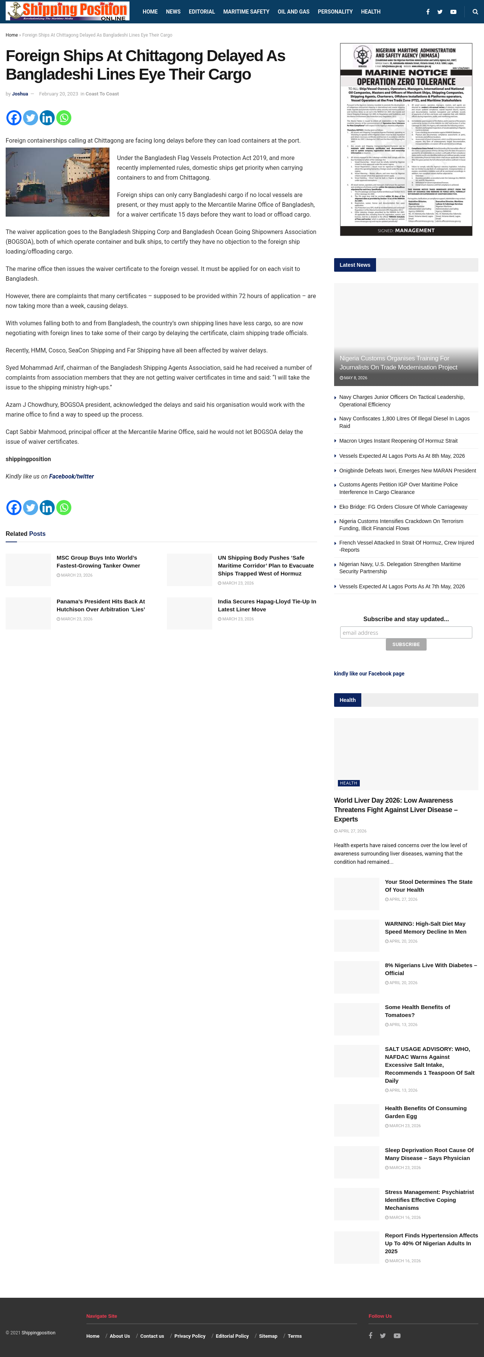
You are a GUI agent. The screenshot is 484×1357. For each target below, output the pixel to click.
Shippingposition (38, 1332)
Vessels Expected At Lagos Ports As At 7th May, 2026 (402, 586)
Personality (335, 12)
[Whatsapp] (63, 117)
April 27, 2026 (350, 831)
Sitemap (268, 1336)
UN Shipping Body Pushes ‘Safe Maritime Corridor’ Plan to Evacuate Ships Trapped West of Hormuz (266, 565)
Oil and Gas (294, 12)
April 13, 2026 (401, 1024)
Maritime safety (246, 12)
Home (150, 12)
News (173, 12)
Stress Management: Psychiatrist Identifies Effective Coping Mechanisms (429, 1200)
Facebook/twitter (71, 476)
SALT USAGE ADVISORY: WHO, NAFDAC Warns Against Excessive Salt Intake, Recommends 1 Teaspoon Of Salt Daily (430, 1065)
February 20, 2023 (58, 94)
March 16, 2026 (403, 1217)
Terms (295, 1336)
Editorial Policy (232, 1336)
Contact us (152, 1336)
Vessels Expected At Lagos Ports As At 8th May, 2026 (402, 456)
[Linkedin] (47, 117)
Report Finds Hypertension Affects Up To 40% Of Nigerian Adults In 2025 (431, 1243)
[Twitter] (30, 117)
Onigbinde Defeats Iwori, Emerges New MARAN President (407, 471)
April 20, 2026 (401, 941)
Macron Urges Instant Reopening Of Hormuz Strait (398, 441)
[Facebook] (14, 117)
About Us (120, 1336)
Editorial (202, 12)
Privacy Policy (189, 1336)
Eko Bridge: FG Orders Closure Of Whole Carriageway (403, 507)
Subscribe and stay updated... (406, 619)
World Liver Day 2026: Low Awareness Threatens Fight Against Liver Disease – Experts (396, 810)
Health (371, 12)
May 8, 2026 (353, 377)
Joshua (20, 94)
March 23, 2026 (74, 575)
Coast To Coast (102, 94)
